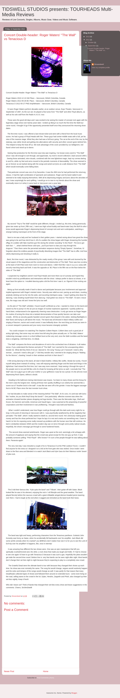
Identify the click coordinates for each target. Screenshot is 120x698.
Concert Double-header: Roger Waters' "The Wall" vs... (98, 49)
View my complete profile (101, 67)
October (91, 42)
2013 (88, 37)
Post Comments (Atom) (45, 678)
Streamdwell (99, 64)
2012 (88, 40)
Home (45, 671)
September (92, 46)
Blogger (74, 693)
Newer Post (9, 671)
